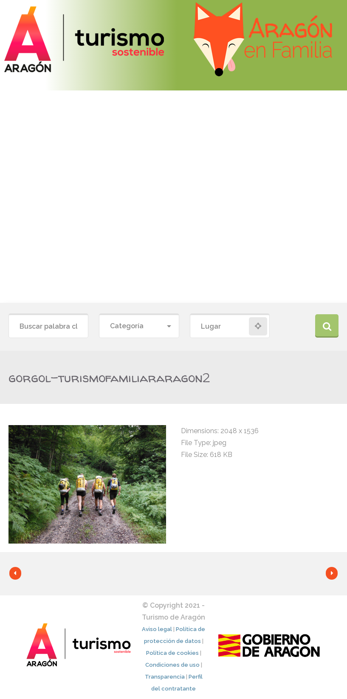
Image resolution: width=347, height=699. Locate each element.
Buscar (327, 326)
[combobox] (138, 326)
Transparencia (165, 677)
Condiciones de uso (172, 665)
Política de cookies (172, 653)
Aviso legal (157, 629)
